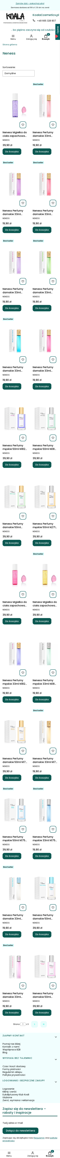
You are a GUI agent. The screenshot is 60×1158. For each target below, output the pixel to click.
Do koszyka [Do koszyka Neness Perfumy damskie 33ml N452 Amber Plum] (42, 229)
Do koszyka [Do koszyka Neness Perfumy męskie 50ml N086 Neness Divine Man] (42, 464)
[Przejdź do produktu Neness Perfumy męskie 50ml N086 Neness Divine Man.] (45, 419)
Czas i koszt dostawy (14, 1066)
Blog (5, 1052)
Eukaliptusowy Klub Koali (16, 1094)
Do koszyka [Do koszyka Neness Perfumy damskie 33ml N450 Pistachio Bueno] (42, 308)
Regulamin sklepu (12, 1072)
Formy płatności (12, 1069)
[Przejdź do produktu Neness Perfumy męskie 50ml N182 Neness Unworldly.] (15, 419)
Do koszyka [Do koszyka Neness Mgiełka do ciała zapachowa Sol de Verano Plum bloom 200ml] (12, 621)
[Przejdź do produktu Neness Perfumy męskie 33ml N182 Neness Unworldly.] (15, 653)
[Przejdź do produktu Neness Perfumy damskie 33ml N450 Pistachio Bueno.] (45, 262)
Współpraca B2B (11, 1049)
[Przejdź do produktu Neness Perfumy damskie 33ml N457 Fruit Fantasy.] (15, 184)
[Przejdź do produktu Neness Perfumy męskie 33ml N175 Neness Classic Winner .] (45, 810)
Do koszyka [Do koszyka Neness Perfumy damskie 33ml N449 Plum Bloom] (42, 386)
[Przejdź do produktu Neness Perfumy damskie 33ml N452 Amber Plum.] (45, 184)
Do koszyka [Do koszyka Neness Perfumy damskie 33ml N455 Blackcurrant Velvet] (12, 386)
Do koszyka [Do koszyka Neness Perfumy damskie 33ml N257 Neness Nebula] (12, 934)
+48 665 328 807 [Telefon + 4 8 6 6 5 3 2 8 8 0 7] (46, 20)
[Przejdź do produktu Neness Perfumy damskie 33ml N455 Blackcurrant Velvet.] (15, 340)
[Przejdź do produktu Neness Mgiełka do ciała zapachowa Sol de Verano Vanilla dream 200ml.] (45, 575)
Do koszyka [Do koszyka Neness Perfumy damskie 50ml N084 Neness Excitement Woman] (42, 1012)
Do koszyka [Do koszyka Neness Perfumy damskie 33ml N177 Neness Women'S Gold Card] (42, 777)
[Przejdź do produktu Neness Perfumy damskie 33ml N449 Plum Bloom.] (45, 340)
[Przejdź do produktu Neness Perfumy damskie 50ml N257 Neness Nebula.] (45, 888)
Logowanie (8, 1088)
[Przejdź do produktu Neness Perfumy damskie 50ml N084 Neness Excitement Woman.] (45, 966)
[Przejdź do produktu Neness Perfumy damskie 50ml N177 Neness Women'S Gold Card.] (15, 732)
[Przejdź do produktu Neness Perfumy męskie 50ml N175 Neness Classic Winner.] (15, 810)
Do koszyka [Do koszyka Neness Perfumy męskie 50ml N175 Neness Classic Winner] (12, 856)
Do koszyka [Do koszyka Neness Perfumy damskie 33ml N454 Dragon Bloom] (42, 151)
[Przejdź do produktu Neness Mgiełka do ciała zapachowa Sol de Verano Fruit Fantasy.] (15, 105)
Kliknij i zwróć (10, 1091)
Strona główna (10, 44)
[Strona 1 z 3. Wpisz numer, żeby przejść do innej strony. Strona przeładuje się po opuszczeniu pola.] (22, 1024)
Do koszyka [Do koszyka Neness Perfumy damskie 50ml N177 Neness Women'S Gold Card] (12, 777)
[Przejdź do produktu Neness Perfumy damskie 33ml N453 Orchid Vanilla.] (15, 262)
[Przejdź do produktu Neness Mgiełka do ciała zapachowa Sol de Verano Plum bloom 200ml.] (15, 575)
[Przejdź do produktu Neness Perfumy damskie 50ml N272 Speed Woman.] (15, 497)
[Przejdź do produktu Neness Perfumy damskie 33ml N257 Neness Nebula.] (15, 888)
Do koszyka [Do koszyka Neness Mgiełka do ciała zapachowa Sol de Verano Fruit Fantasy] (12, 151)
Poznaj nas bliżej (11, 1043)
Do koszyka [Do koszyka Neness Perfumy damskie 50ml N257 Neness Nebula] (42, 934)
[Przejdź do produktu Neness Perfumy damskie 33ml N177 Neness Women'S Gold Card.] (45, 732)
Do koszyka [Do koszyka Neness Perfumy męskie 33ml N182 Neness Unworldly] (12, 699)
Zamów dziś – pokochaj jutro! (30, 3)
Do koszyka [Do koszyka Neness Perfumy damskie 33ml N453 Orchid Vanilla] (12, 308)
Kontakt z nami (11, 1046)
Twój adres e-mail (13, 1122)
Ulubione (7, 1097)
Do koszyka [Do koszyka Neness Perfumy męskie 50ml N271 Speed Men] (42, 543)
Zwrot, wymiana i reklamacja (18, 1100)
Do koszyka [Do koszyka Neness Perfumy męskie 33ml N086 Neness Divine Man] (42, 699)
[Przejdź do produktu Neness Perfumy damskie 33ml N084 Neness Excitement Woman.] (15, 966)
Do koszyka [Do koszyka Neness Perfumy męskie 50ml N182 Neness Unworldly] (12, 464)
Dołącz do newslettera (20, 1130)
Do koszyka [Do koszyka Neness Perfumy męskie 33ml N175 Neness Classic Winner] (42, 856)
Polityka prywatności (14, 1075)
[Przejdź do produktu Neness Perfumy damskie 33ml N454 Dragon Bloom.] (45, 105)
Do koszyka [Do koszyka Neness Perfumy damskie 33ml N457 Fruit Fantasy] (12, 229)
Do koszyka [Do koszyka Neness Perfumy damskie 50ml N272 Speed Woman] (12, 543)
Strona (16, 1024)
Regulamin (39, 1137)
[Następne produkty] (34, 1024)
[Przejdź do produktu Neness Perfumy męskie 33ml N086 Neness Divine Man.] (45, 653)
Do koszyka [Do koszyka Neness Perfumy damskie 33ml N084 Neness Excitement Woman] (12, 1012)
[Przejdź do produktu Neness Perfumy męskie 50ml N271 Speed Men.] (45, 497)
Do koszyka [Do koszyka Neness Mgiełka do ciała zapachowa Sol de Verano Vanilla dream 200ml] (42, 621)
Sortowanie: (9, 67)
